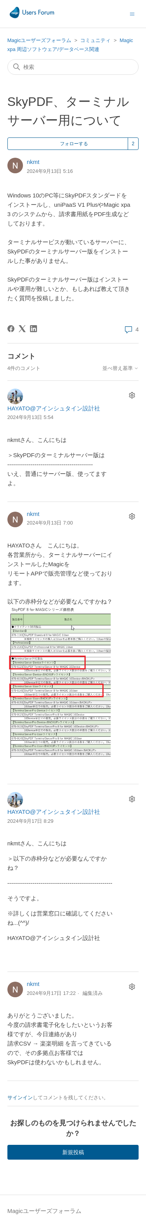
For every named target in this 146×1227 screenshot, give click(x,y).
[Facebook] (10, 328)
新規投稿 (73, 1152)
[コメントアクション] (132, 395)
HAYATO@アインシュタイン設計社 (53, 408)
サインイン (20, 1097)
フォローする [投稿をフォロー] (74, 143)
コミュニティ (95, 40)
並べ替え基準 (120, 368)
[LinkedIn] (33, 328)
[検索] (73, 67)
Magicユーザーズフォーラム (39, 40)
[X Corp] (22, 328)
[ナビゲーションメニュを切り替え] (132, 13)
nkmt (33, 161)
